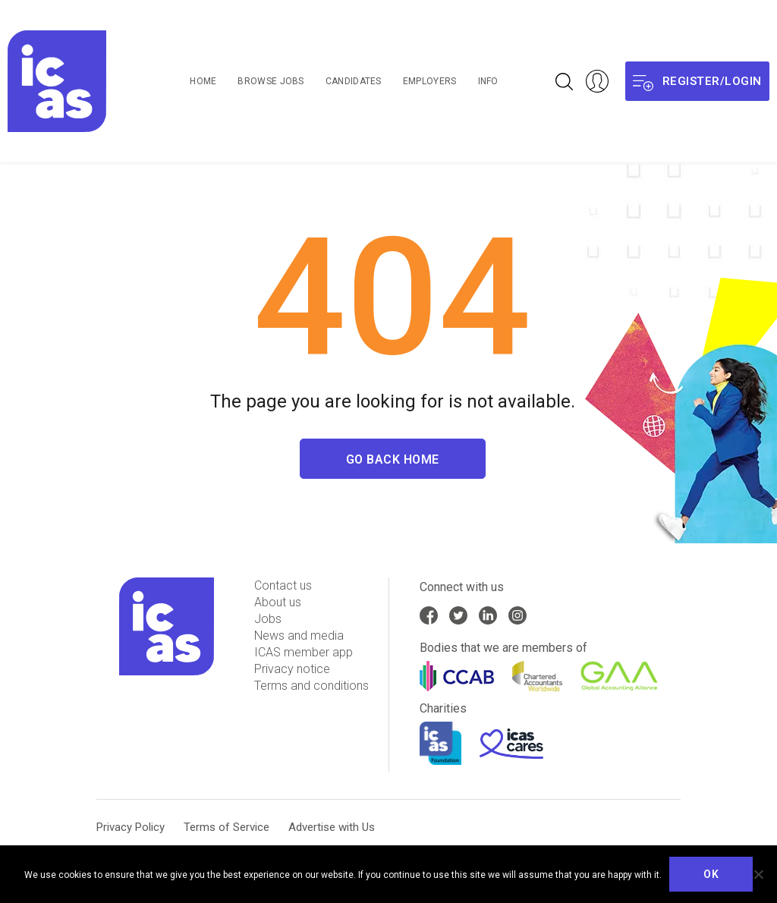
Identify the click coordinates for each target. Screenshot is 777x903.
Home (203, 81)
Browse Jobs (271, 81)
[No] (758, 874)
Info (488, 81)
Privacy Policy (130, 827)
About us (277, 602)
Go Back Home (392, 460)
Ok (711, 874)
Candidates (354, 81)
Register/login (697, 81)
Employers (430, 81)
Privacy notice (292, 669)
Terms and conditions (311, 685)
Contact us (283, 585)
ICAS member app (303, 652)
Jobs (268, 619)
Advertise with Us (331, 827)
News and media (299, 635)
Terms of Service (226, 827)
